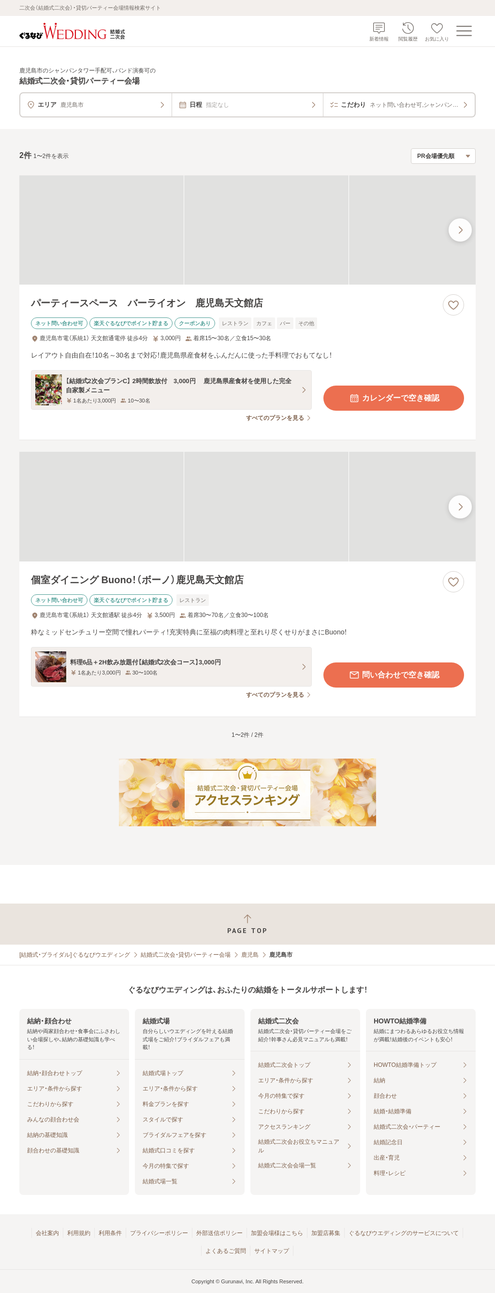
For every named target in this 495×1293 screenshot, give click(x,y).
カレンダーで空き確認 (394, 398)
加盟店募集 (325, 1233)
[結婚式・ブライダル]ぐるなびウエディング (74, 954)
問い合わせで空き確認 (394, 675)
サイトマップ (271, 1251)
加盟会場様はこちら (277, 1233)
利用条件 (110, 1233)
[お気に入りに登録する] (453, 305)
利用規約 (78, 1233)
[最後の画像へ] (460, 230)
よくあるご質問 (225, 1251)
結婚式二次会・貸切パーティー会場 (186, 954)
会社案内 (47, 1233)
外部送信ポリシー (219, 1233)
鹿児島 (250, 954)
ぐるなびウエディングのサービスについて (404, 1233)
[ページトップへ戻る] (247, 924)
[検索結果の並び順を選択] (443, 156)
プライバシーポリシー (159, 1233)
